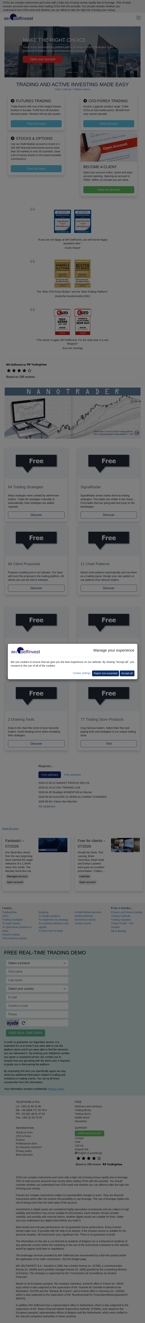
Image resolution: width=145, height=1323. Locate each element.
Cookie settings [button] (82, 673)
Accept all (127, 673)
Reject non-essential (105, 673)
